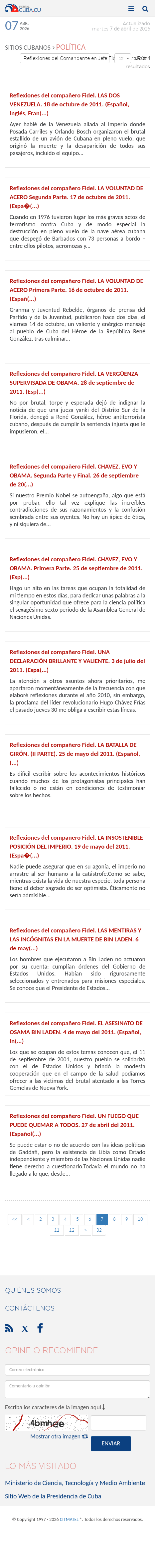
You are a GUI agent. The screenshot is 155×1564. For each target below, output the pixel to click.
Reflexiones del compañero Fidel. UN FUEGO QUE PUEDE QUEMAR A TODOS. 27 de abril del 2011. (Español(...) (74, 1125)
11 (57, 1230)
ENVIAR (111, 1443)
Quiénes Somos (33, 1290)
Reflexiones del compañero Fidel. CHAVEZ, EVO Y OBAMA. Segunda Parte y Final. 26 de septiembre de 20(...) (74, 475)
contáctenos (30, 1308)
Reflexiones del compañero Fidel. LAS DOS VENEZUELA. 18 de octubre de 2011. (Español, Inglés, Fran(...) (69, 104)
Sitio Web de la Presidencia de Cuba (53, 1496)
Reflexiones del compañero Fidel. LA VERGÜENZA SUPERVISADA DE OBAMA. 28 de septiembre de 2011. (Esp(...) (74, 382)
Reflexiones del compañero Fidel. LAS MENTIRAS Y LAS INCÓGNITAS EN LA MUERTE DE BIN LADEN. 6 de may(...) (75, 939)
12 (124, 58)
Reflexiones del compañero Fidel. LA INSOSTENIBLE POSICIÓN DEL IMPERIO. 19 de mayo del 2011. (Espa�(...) (76, 846)
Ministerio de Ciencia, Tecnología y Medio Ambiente (75, 1483)
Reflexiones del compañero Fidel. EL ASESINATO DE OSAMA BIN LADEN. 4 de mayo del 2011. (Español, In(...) (76, 1032)
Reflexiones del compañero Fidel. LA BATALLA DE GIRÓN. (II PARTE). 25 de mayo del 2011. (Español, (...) (75, 753)
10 (140, 1219)
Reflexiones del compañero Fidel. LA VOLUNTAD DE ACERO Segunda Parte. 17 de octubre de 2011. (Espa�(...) (76, 197)
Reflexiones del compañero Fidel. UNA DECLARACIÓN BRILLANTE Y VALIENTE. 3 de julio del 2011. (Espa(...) (77, 661)
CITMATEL (69, 1519)
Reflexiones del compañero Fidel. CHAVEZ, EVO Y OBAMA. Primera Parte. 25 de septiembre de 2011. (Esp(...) (76, 568)
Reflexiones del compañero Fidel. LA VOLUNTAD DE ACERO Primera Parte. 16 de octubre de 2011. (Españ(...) (76, 290)
